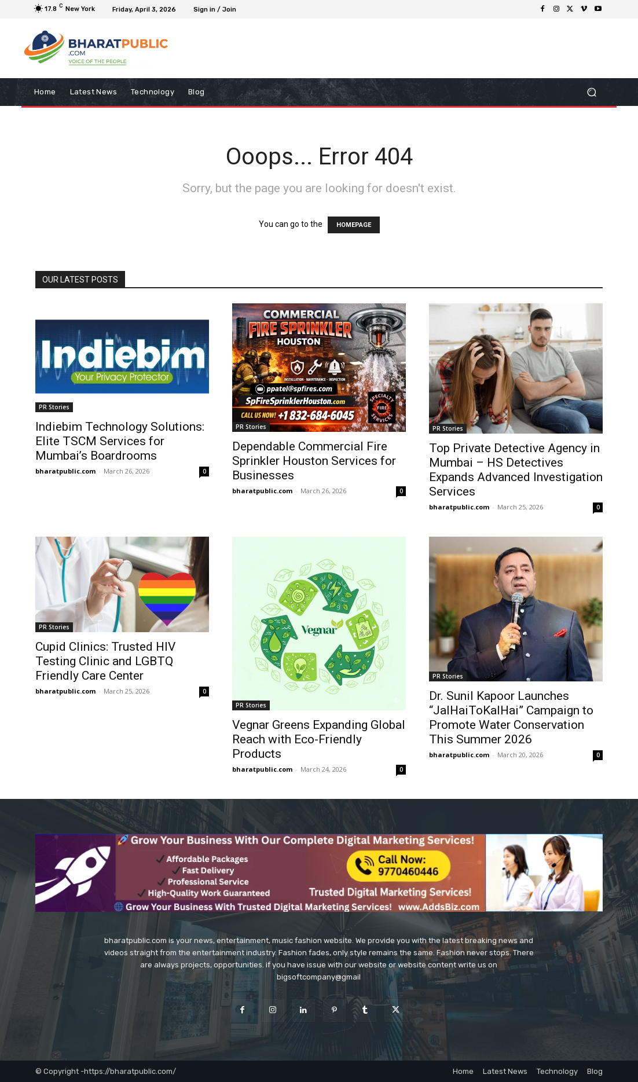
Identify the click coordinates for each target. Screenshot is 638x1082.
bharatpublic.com (65, 471)
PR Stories (54, 407)
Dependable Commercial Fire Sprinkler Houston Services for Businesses (314, 460)
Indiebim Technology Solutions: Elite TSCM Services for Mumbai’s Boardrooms (119, 441)
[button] (591, 92)
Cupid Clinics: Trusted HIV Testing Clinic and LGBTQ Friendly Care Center (105, 661)
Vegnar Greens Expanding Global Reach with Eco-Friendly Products (318, 739)
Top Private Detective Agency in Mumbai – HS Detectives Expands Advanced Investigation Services (516, 469)
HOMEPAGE (353, 225)
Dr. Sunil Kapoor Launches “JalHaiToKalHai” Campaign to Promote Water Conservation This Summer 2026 (511, 717)
